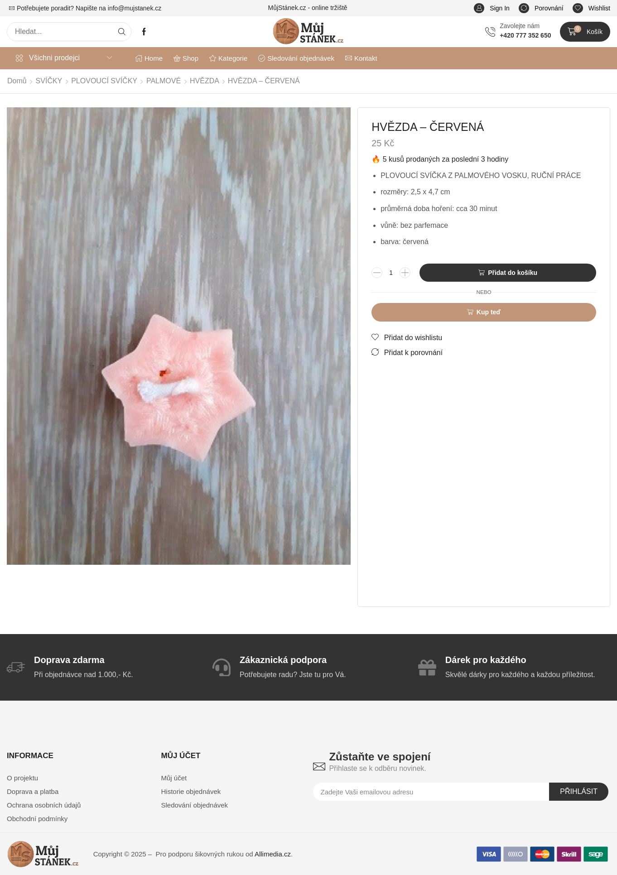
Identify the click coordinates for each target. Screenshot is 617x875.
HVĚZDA (204, 81)
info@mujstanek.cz (134, 8)
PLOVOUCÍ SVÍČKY (104, 81)
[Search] (122, 32)
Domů (17, 81)
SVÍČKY (49, 81)
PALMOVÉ (163, 81)
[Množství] (391, 272)
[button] (492, 8)
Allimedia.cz (273, 854)
